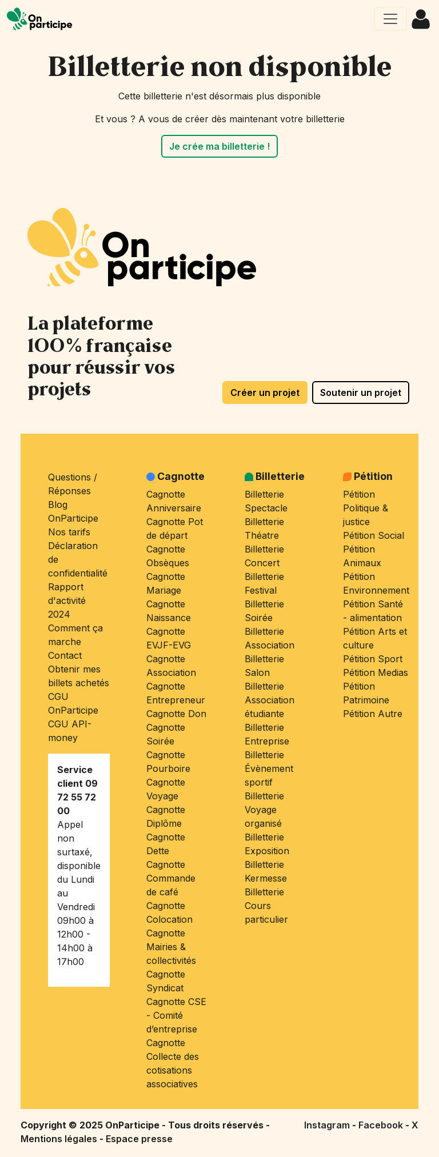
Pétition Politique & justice (365, 508)
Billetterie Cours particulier (266, 905)
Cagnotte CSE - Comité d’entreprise (176, 1015)
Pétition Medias (375, 672)
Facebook (381, 1125)
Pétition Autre (372, 713)
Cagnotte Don (176, 713)
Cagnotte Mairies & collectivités (171, 946)
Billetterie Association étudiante (269, 699)
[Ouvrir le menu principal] (390, 19)
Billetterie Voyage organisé (264, 809)
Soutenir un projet (360, 392)
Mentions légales (60, 1138)
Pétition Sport (372, 658)
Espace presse (139, 1138)
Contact (65, 655)
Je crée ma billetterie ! (219, 146)
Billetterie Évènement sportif (269, 768)
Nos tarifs (69, 532)
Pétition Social (373, 535)
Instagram (328, 1125)
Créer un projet (265, 392)
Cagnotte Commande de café (170, 878)
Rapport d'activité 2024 (67, 600)
